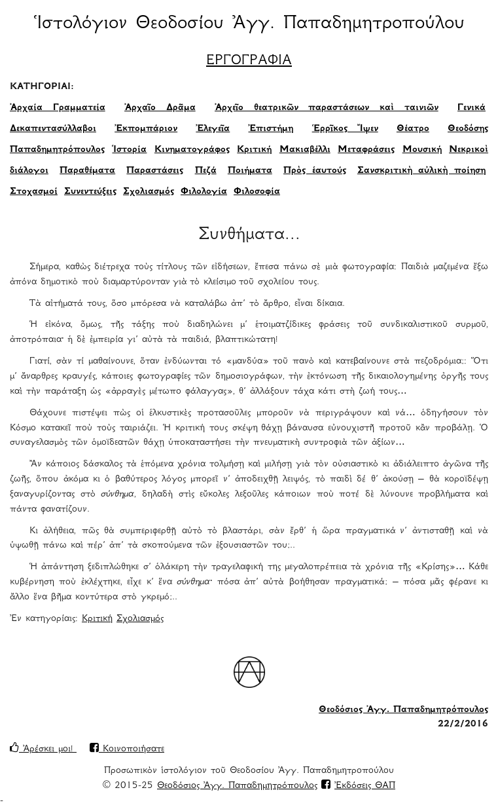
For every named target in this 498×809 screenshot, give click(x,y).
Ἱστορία (129, 150)
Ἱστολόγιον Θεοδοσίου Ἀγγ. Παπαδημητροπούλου (249, 24)
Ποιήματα (250, 171)
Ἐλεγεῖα (213, 129)
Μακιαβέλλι (304, 150)
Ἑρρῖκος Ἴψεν (345, 129)
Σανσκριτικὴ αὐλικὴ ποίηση (421, 171)
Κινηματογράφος (192, 150)
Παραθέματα (87, 171)
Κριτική (254, 150)
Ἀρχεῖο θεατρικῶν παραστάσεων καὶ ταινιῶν (326, 108)
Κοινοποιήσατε (127, 749)
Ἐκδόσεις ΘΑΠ (364, 786)
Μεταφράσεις (366, 150)
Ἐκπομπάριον (146, 129)
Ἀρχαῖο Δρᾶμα (160, 108)
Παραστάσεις (154, 171)
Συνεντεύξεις (90, 192)
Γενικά (471, 108)
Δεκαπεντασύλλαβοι (53, 129)
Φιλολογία (204, 192)
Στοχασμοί (34, 192)
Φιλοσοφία (257, 192)
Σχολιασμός (148, 192)
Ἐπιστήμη (270, 129)
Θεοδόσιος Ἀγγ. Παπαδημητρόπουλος (403, 710)
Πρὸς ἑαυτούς (314, 171)
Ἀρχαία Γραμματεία (57, 108)
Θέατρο (413, 129)
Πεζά (206, 171)
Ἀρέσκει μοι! (43, 749)
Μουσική (422, 150)
